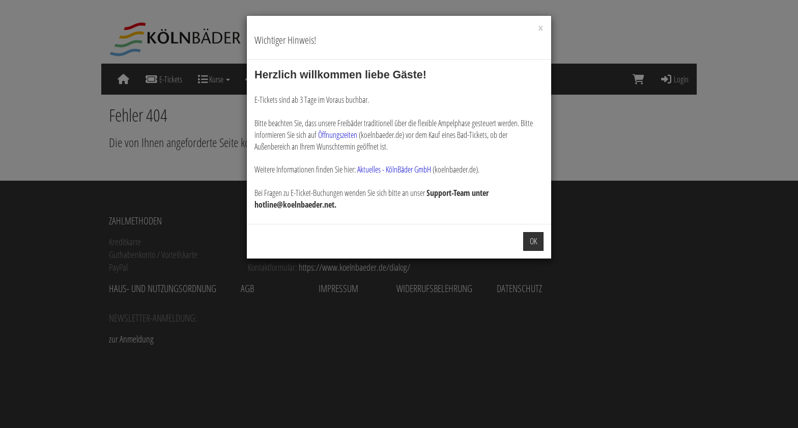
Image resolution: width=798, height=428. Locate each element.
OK (533, 241)
